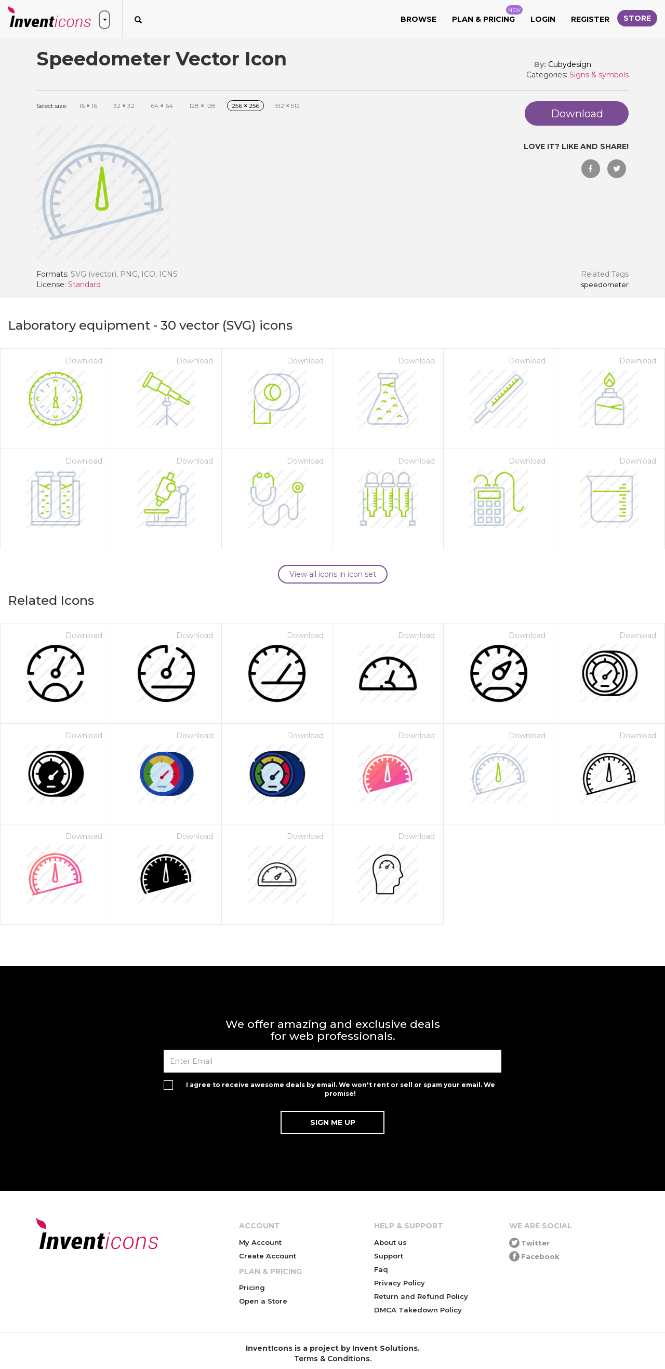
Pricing (252, 1287)
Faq (381, 1269)
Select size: (52, 106)
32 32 (124, 106)
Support (388, 1256)
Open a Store (263, 1301)
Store (637, 18)
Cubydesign (569, 64)
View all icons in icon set (332, 574)
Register (590, 19)
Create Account (267, 1256)
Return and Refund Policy (421, 1296)
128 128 (202, 106)
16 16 (88, 106)
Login (542, 19)
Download (83, 360)
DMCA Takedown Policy (418, 1310)
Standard (84, 284)
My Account (260, 1242)
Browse (418, 19)
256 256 (245, 106)
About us (390, 1242)
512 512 (287, 106)
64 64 (162, 106)
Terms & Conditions (332, 1358)
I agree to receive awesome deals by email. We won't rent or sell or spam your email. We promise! (340, 1089)
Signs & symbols (599, 74)
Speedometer (605, 285)
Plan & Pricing (487, 14)
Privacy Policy (399, 1283)
